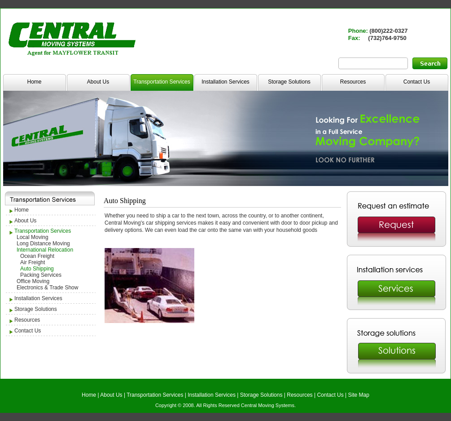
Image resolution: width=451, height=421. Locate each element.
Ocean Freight (37, 256)
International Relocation (45, 250)
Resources (353, 82)
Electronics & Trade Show (47, 287)
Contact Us (416, 82)
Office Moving (33, 281)
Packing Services (40, 275)
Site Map (358, 395)
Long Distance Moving (43, 243)
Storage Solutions (289, 82)
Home (34, 82)
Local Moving (32, 237)
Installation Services (225, 82)
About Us (98, 82)
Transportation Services (161, 82)
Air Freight (32, 262)
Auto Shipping (37, 269)
